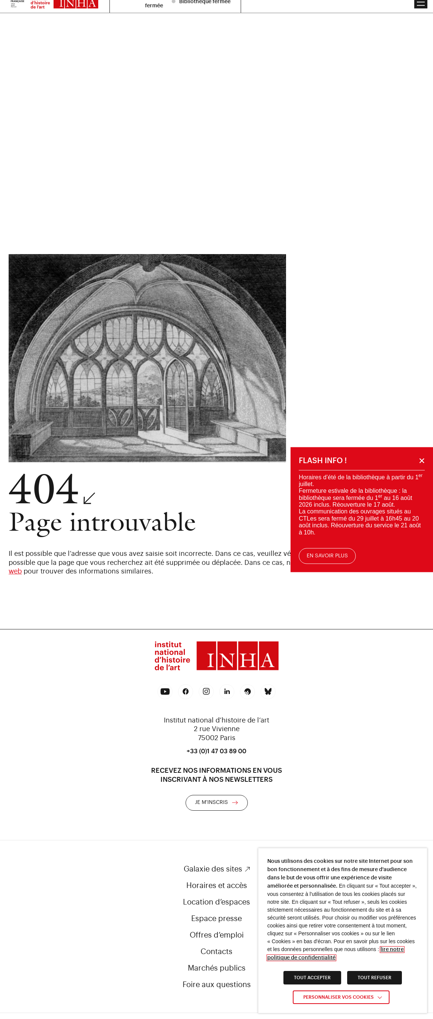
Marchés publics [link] (217, 968)
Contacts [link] (216, 952)
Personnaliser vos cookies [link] (338, 997)
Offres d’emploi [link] (217, 935)
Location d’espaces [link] (216, 902)
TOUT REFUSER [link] (374, 977)
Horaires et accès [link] (216, 886)
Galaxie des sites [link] (213, 869)
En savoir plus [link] (328, 555)
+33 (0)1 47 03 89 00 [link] (216, 751)
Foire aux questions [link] (217, 985)
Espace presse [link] (216, 919)
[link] (217, 657)
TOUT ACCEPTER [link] (312, 977)
